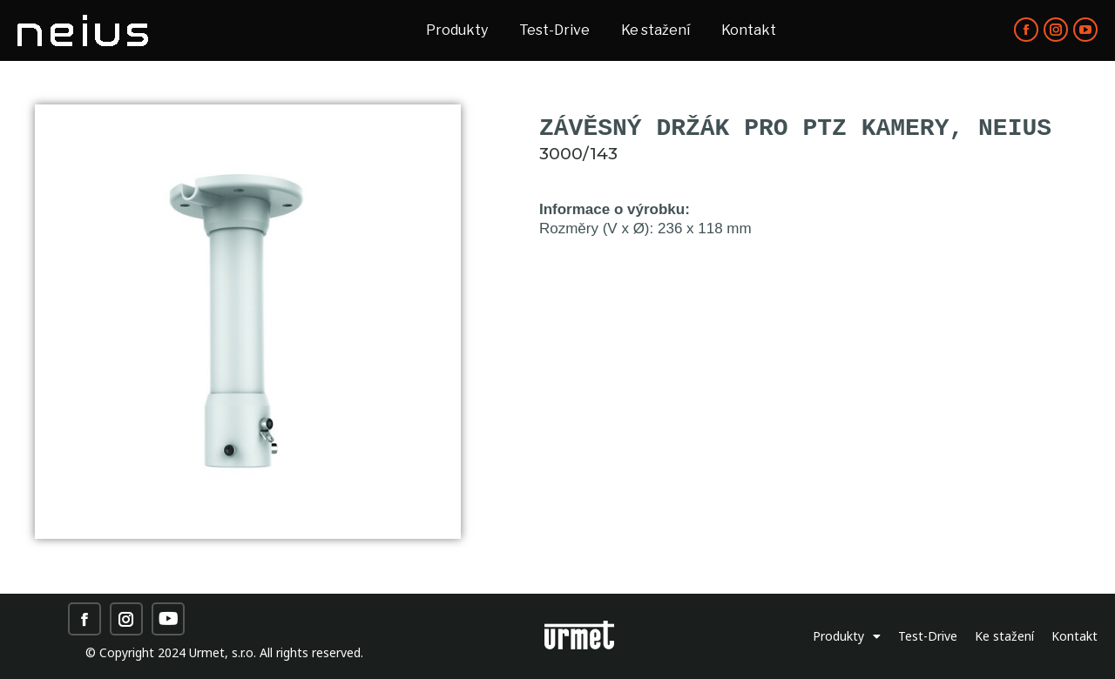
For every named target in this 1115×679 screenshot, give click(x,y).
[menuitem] (456, 30)
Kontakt (1074, 636)
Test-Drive (927, 636)
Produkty (847, 636)
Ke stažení (1004, 636)
